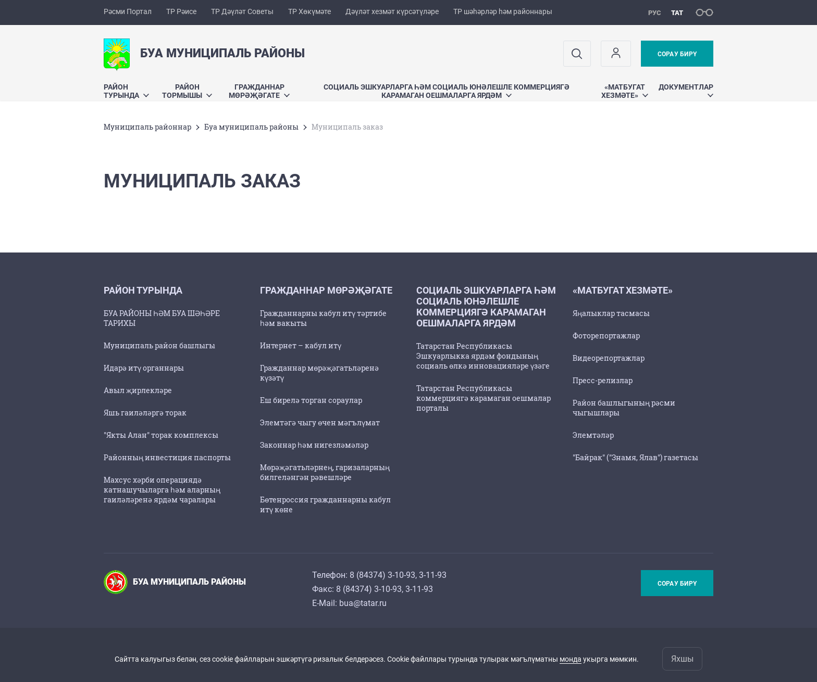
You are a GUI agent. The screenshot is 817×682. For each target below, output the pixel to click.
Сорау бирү (677, 54)
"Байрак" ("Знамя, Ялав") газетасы (635, 457)
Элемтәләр (593, 435)
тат (677, 13)
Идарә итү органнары (144, 368)
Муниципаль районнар (147, 127)
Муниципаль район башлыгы (159, 345)
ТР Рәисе (181, 11)
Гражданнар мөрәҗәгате (259, 91)
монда (570, 659)
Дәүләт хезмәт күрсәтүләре (392, 11)
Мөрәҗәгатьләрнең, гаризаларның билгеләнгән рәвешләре (325, 472)
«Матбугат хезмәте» (624, 91)
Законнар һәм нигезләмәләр (314, 445)
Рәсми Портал (128, 11)
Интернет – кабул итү (300, 345)
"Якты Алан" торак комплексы (161, 435)
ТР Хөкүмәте (309, 11)
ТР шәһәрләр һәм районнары (502, 11)
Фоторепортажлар (606, 335)
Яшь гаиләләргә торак (145, 413)
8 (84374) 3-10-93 (382, 575)
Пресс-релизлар (603, 380)
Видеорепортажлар (609, 358)
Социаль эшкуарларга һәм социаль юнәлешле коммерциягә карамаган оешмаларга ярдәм (447, 91)
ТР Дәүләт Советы (242, 11)
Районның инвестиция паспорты (167, 457)
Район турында (126, 91)
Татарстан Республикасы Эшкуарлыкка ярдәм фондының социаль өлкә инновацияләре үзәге (483, 356)
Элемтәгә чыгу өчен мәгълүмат (320, 422)
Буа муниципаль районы (251, 127)
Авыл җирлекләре (138, 390)
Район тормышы (187, 91)
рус (654, 13)
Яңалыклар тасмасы (611, 313)
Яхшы (682, 659)
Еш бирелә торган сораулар (311, 400)
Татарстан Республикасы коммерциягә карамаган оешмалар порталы (483, 398)
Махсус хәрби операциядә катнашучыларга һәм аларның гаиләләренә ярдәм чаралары (162, 489)
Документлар (686, 90)
